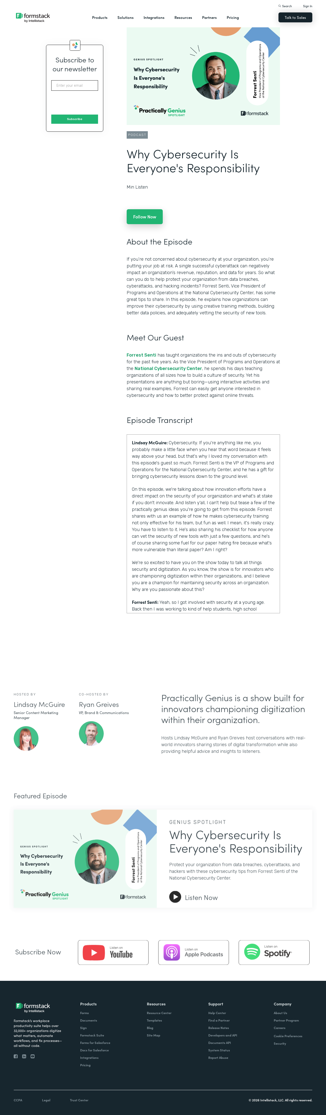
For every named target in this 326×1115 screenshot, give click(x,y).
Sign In (307, 6)
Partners (209, 17)
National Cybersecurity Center (168, 368)
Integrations (154, 17)
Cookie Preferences (288, 1035)
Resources (183, 17)
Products (100, 17)
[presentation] (89, 103)
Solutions (125, 17)
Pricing (233, 17)
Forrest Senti (141, 355)
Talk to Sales (295, 17)
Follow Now (144, 216)
